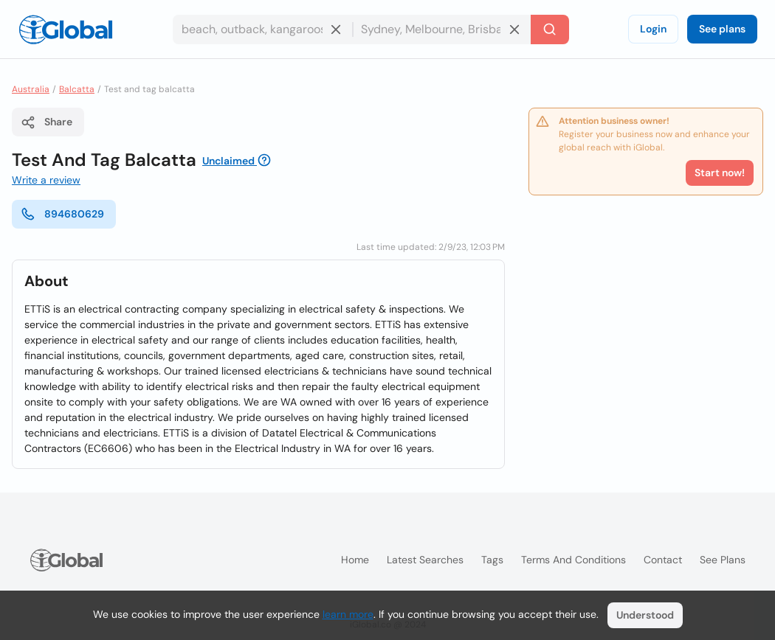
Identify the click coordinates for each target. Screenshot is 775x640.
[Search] (550, 29)
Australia (30, 89)
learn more (348, 614)
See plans (722, 28)
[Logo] (66, 29)
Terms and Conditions (573, 559)
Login (653, 28)
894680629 (62, 213)
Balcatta (76, 89)
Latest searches (425, 559)
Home (355, 559)
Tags (492, 559)
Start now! (720, 172)
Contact (663, 559)
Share (46, 122)
